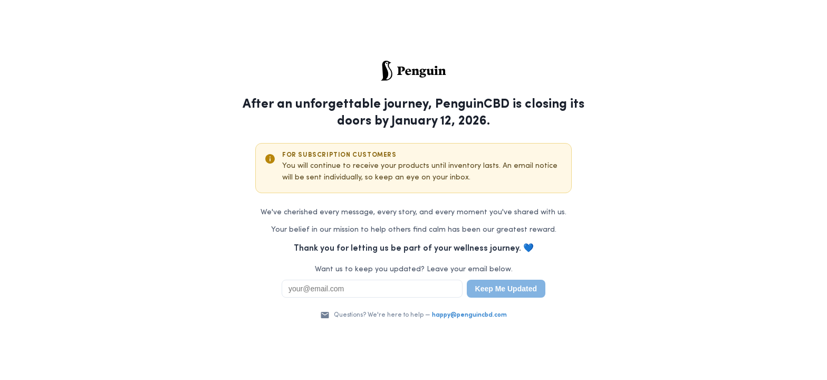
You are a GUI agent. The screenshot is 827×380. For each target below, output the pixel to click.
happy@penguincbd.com (469, 315)
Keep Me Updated (506, 288)
